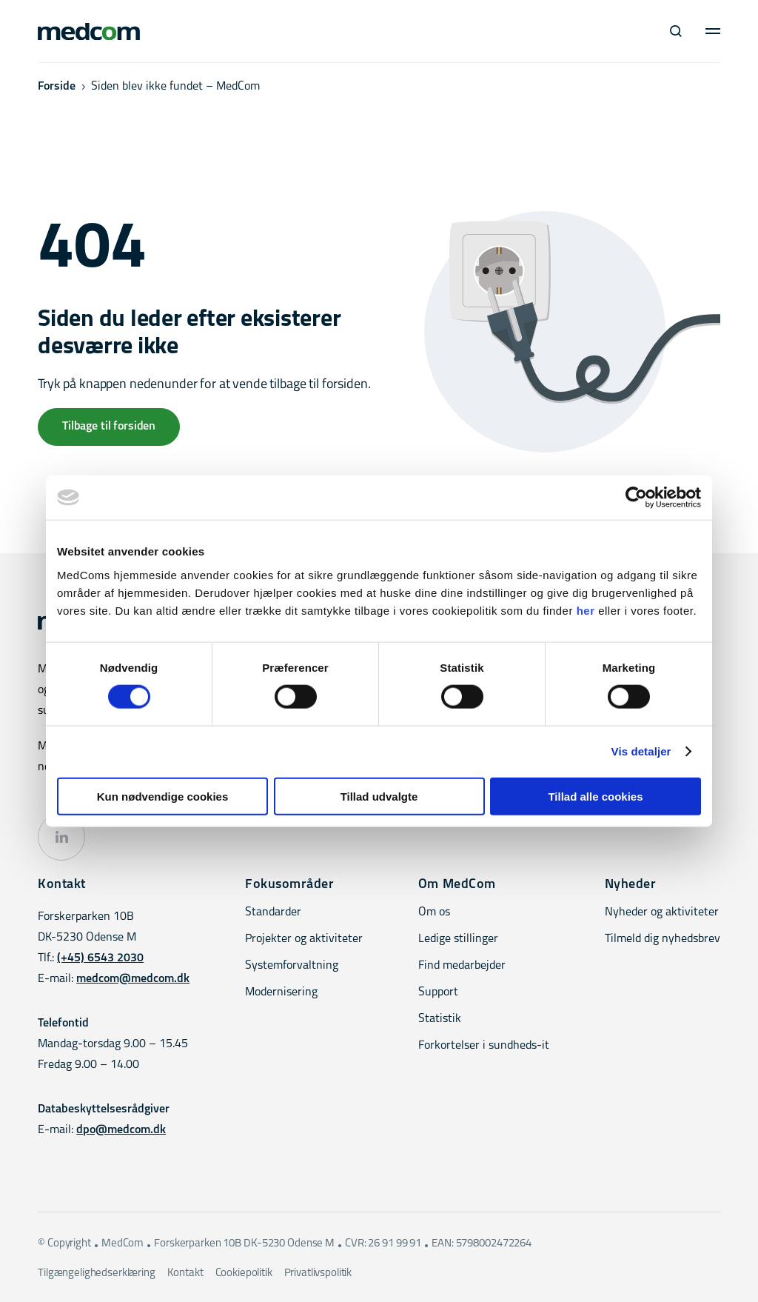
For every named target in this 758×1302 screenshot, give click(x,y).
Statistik (439, 1019)
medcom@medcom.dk (133, 979)
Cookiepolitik (243, 1273)
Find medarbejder (462, 966)
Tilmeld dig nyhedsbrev (662, 939)
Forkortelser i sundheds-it (483, 1046)
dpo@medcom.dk (121, 1130)
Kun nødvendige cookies (163, 795)
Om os (434, 912)
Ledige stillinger (458, 939)
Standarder (273, 912)
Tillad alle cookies (595, 795)
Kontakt (185, 1273)
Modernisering (281, 992)
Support (438, 992)
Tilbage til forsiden (108, 427)
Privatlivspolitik (318, 1273)
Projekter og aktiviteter (304, 939)
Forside (57, 87)
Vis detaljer (641, 751)
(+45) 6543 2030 (100, 958)
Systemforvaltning (291, 966)
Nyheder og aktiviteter (662, 912)
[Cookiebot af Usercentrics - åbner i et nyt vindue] (636, 498)
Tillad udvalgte (379, 795)
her (586, 610)
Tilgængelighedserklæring (96, 1273)
